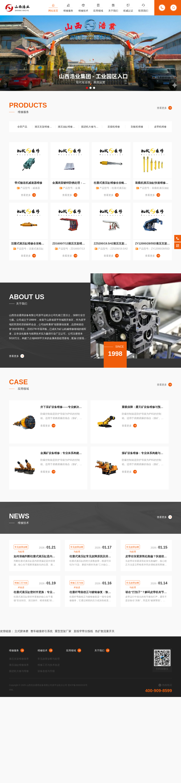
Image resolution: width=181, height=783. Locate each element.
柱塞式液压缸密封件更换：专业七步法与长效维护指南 (35, 592)
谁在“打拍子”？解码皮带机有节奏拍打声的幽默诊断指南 (146, 592)
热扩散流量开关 (104, 631)
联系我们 (143, 10)
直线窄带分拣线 (83, 631)
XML (11, 690)
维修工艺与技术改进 (21, 583)
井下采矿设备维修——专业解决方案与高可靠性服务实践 (61, 407)
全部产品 (20, 126)
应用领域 (98, 10)
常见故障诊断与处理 (21, 547)
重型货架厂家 (63, 631)
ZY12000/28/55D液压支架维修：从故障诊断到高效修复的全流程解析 (153, 243)
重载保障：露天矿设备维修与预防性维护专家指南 (143, 407)
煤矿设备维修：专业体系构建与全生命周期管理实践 (143, 453)
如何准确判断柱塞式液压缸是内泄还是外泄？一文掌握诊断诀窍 (35, 556)
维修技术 (83, 10)
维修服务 (68, 10)
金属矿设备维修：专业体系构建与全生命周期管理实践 (61, 453)
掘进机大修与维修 (91, 126)
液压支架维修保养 (44, 126)
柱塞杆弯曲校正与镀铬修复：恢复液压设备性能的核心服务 (90, 592)
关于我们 (113, 10)
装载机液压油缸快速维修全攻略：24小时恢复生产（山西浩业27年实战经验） (153, 182)
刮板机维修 (137, 126)
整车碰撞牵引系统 (42, 631)
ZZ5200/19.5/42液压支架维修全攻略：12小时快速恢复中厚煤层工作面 (112, 243)
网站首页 (53, 10)
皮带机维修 (160, 126)
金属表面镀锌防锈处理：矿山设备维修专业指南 (70, 182)
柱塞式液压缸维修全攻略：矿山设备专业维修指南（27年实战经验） (112, 182)
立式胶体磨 (21, 631)
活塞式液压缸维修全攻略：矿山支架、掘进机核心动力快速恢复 (29, 243)
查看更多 (164, 108)
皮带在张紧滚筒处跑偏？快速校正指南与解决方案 (146, 556)
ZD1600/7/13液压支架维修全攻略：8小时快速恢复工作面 (70, 243)
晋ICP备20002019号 (77, 685)
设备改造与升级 (46, 671)
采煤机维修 (114, 126)
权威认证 (128, 10)
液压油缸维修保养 (67, 126)
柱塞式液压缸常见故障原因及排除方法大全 (90, 556)
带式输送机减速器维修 (28, 182)
